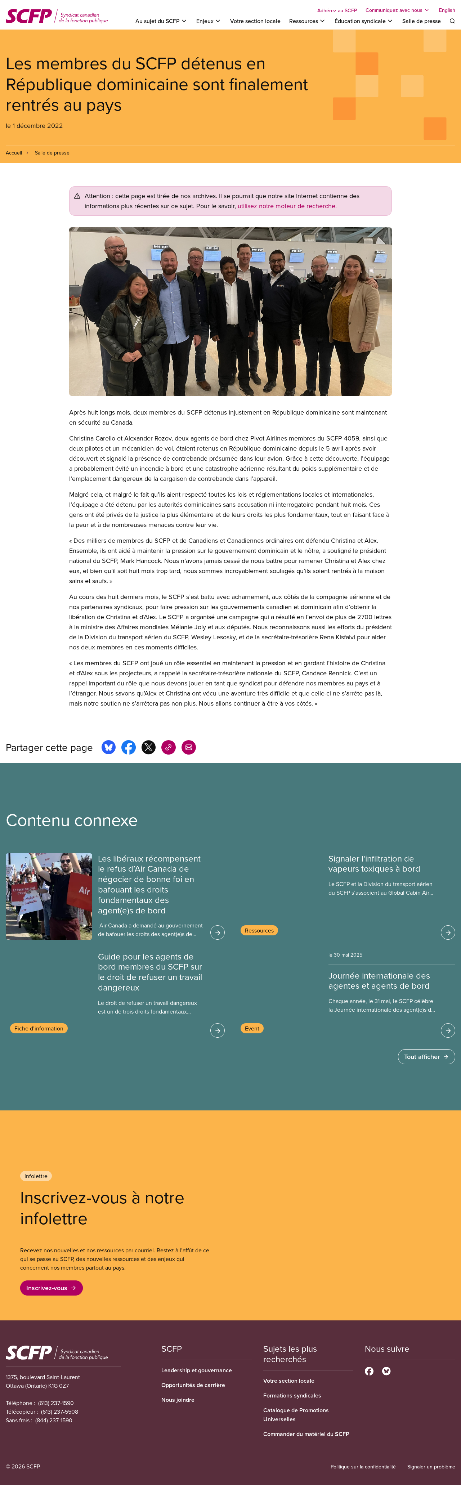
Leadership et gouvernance (196, 1370)
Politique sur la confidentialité (363, 1466)
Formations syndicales (292, 1395)
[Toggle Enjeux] (208, 20)
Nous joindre (177, 1400)
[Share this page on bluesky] (109, 748)
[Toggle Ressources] (307, 20)
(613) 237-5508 (59, 1411)
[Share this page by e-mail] (189, 748)
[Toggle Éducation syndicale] (364, 20)
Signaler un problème (431, 1466)
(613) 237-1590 (56, 1403)
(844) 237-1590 (53, 1420)
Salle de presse (421, 21)
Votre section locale (255, 21)
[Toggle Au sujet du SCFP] (161, 20)
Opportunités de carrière (193, 1385)
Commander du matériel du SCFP (306, 1434)
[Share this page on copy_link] (168, 748)
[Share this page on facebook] (128, 748)
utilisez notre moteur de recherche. (287, 205)
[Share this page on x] (149, 748)
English (447, 10)
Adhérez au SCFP (337, 10)
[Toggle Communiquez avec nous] (398, 10)
